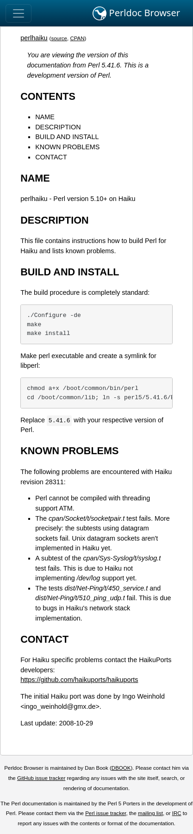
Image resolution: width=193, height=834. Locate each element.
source (59, 38)
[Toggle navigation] (18, 13)
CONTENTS (47, 96)
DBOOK (121, 768)
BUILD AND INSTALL (67, 136)
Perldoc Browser (136, 13)
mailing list (150, 813)
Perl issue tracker (105, 813)
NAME (45, 117)
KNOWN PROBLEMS (67, 147)
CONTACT (51, 157)
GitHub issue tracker (41, 778)
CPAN (77, 38)
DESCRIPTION (58, 127)
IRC (176, 813)
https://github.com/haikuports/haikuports (79, 679)
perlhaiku (33, 38)
